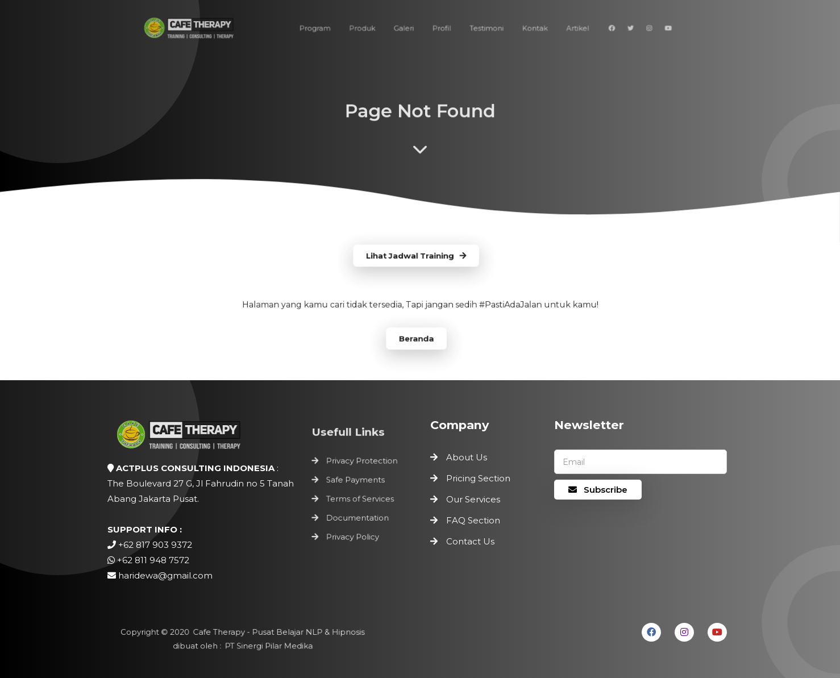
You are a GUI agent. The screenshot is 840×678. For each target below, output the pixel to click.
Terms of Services (360, 499)
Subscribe (597, 489)
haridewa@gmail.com (165, 575)
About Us (466, 457)
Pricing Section (478, 478)
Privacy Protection (361, 463)
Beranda (416, 337)
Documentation (357, 516)
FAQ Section (473, 520)
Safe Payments (355, 481)
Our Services (473, 499)
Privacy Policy (353, 534)
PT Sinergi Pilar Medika (267, 645)
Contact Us (470, 541)
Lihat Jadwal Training (416, 256)
